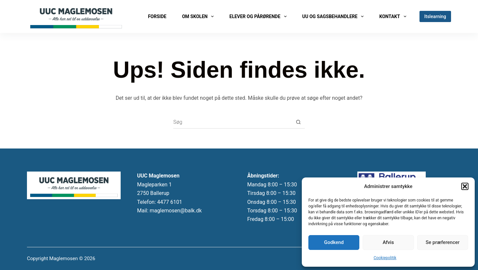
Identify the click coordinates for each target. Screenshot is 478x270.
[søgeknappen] (298, 122)
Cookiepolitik (384, 258)
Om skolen (199, 16)
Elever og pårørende (259, 16)
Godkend (334, 242)
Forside (157, 16)
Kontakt (394, 16)
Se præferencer (443, 242)
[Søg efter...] (232, 122)
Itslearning (435, 16)
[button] (465, 186)
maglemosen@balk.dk (176, 210)
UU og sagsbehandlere (334, 16)
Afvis (388, 242)
